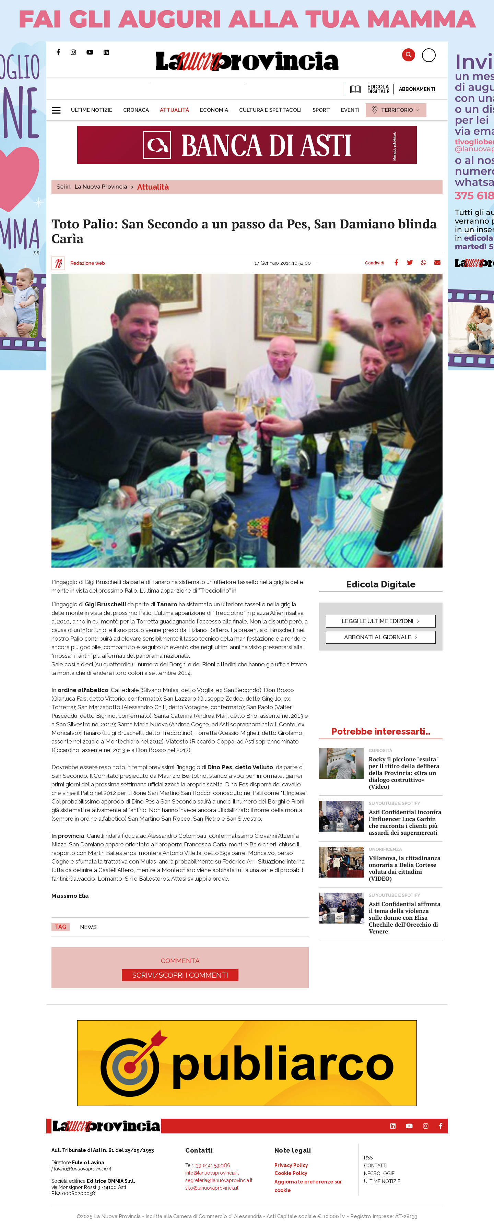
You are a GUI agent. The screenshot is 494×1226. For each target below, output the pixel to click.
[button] (58, 107)
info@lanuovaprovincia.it (212, 1173)
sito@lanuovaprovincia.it (211, 1188)
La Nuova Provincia (101, 186)
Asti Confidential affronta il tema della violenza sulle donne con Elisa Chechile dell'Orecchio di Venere (404, 917)
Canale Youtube (95, 52)
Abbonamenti (417, 89)
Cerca (408, 54)
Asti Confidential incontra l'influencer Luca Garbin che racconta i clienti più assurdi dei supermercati (405, 822)
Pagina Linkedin (111, 52)
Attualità (153, 186)
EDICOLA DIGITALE (369, 89)
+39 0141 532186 (212, 1165)
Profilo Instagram (78, 52)
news (88, 927)
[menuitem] (91, 110)
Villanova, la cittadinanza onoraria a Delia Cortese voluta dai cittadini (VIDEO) (404, 868)
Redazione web (87, 263)
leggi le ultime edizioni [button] (377, 621)
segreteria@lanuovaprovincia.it (218, 1180)
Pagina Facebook (64, 52)
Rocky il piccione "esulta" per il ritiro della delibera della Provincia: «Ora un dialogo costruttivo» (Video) (404, 772)
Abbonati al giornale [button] (377, 637)
